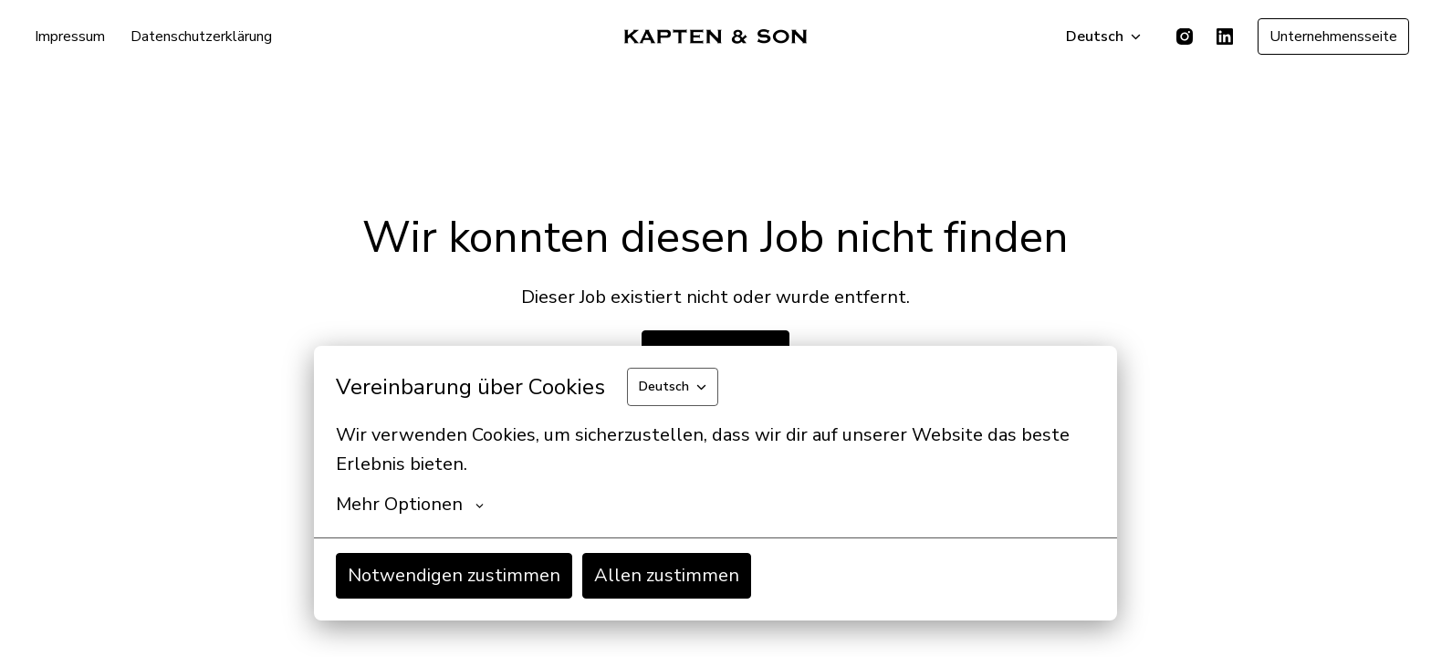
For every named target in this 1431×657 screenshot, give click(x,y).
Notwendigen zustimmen (454, 575)
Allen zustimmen (666, 575)
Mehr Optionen (410, 505)
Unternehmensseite (1333, 36)
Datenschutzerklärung (201, 36)
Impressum (70, 36)
